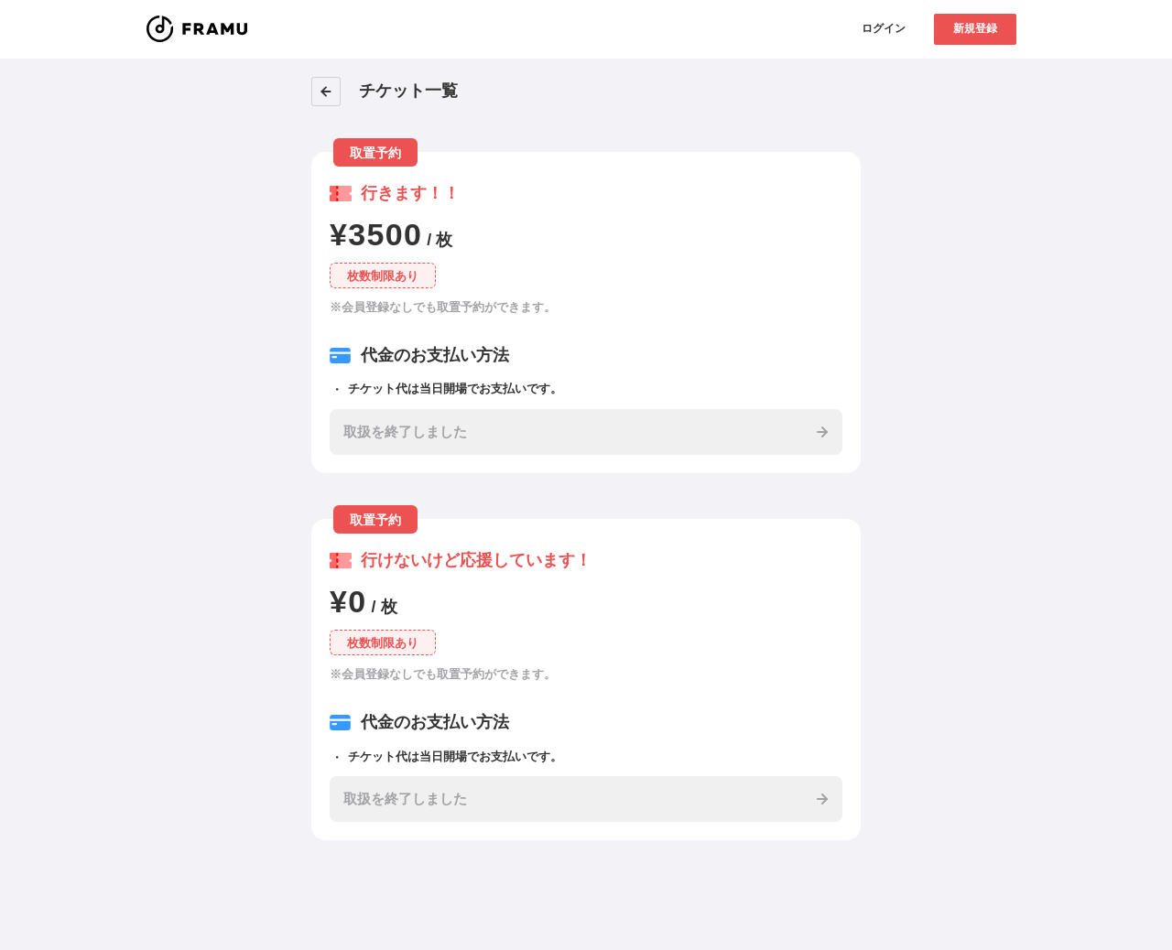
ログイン (884, 28)
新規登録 (975, 28)
